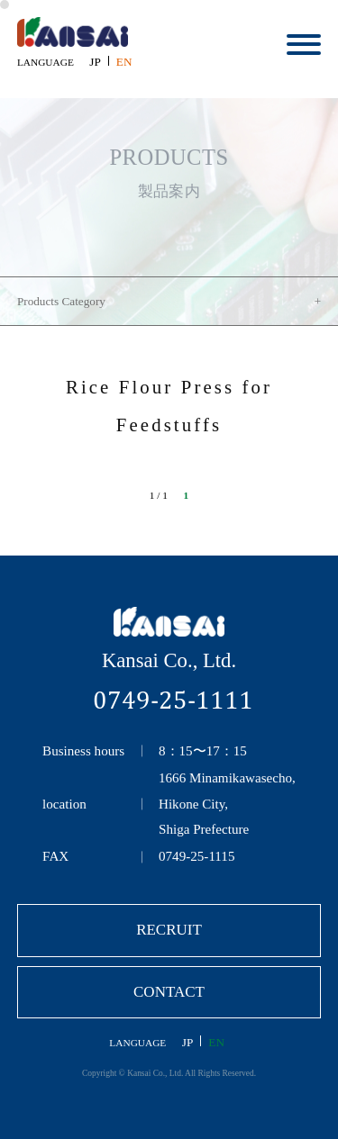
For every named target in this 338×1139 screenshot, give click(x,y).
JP (95, 61)
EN (124, 61)
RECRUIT (169, 929)
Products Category (61, 301)
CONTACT (169, 991)
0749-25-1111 (173, 699)
